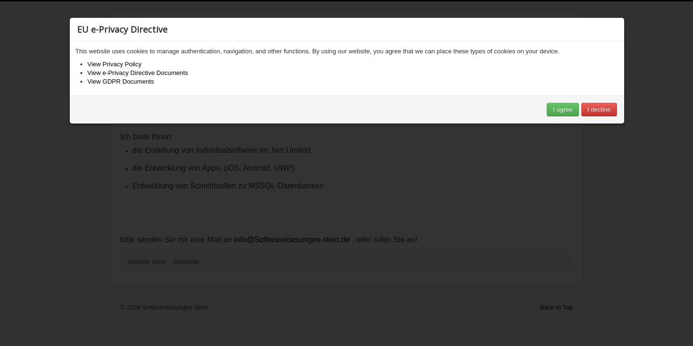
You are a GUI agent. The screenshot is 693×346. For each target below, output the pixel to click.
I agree (562, 109)
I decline (599, 109)
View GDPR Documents (121, 81)
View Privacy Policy (114, 64)
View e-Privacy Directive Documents (138, 72)
